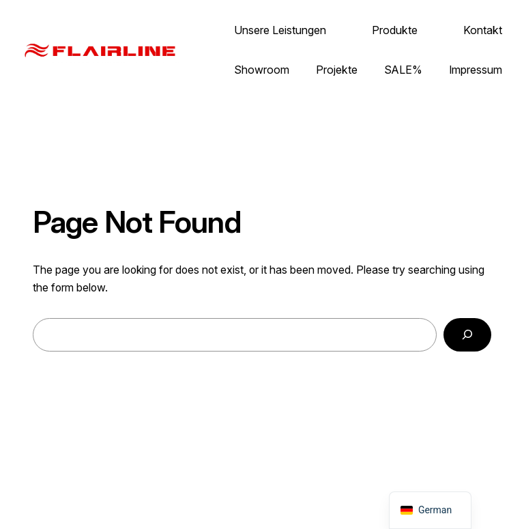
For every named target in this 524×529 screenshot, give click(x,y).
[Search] (467, 335)
